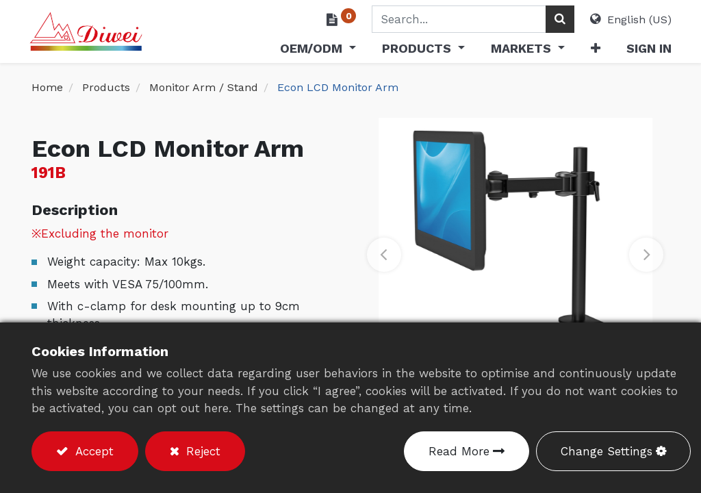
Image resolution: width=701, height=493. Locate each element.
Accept (92, 451)
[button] (593, 51)
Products (106, 87)
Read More (459, 451)
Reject (201, 451)
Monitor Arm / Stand (203, 87)
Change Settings (606, 451)
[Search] (558, 19)
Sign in (647, 48)
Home (47, 87)
